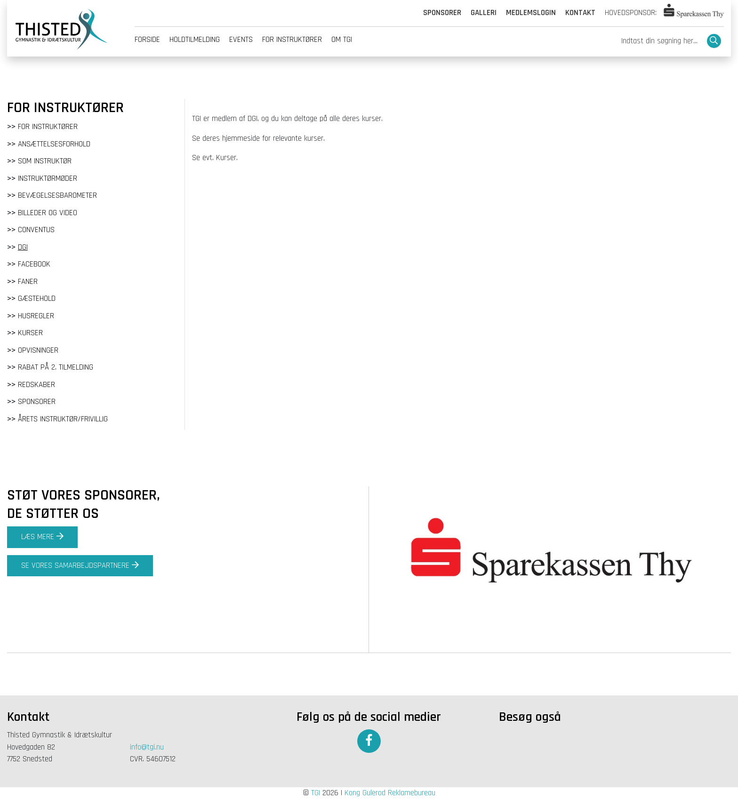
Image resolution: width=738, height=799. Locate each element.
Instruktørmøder (47, 178)
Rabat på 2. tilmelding (55, 367)
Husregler (36, 316)
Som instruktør (45, 161)
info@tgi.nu (147, 747)
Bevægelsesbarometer (57, 195)
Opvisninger (38, 350)
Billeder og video (47, 213)
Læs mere (42, 537)
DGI (23, 247)
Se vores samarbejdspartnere (80, 565)
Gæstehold (37, 298)
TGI (315, 793)
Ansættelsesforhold (54, 144)
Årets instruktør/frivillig (63, 419)
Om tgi (341, 39)
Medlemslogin (531, 13)
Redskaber (36, 384)
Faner (28, 281)
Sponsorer (442, 13)
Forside (147, 39)
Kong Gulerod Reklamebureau (390, 793)
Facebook (34, 264)
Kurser (30, 333)
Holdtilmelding (194, 39)
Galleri (484, 13)
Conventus (36, 230)
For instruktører (292, 39)
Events (241, 39)
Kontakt (580, 13)
